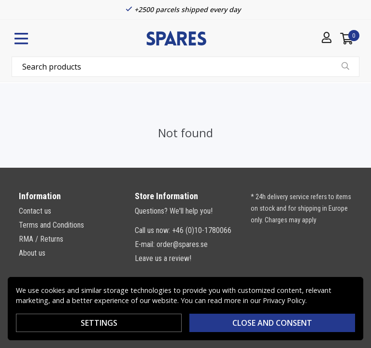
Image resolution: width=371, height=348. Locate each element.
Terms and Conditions (51, 225)
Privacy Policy (284, 300)
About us (32, 253)
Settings (99, 323)
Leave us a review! (163, 258)
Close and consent (272, 323)
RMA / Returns (41, 239)
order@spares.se (182, 244)
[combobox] (185, 66)
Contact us (35, 211)
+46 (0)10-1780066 (201, 230)
